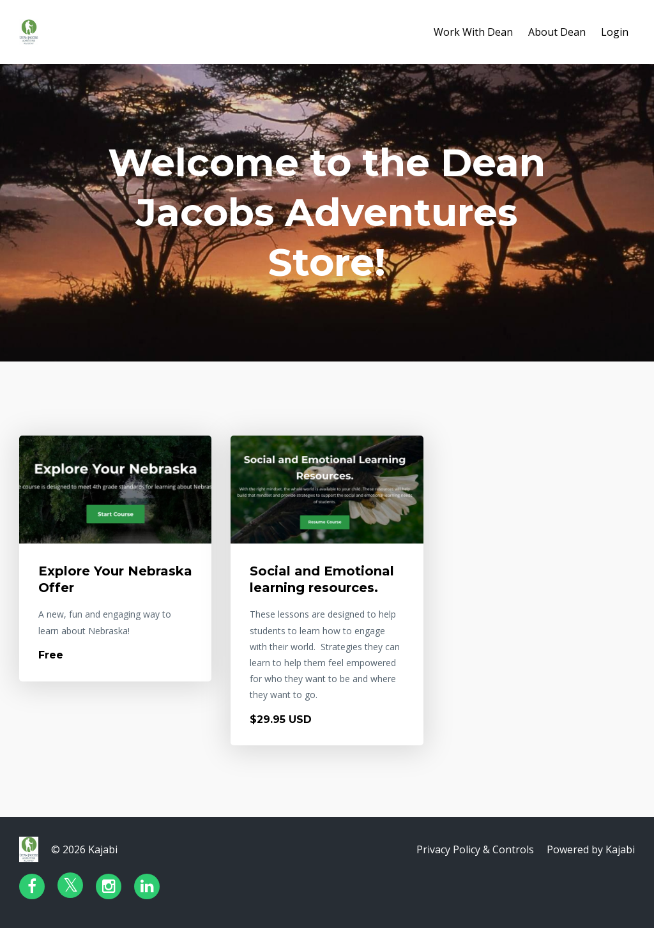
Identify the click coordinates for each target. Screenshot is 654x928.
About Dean (557, 32)
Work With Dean (473, 32)
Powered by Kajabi (591, 849)
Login (614, 32)
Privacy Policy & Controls (475, 849)
